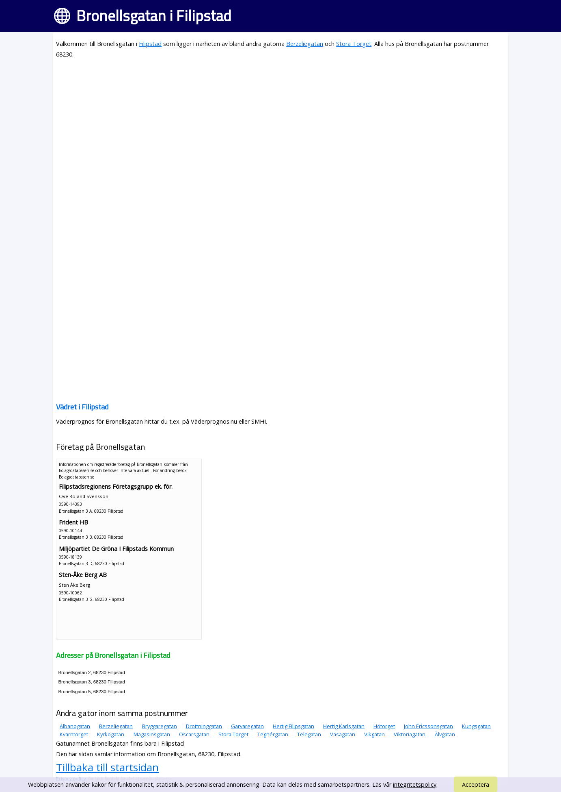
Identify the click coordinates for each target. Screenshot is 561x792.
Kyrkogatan (110, 734)
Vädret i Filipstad (82, 406)
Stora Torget (353, 44)
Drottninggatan (204, 726)
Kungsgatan (476, 726)
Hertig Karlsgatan (344, 726)
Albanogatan (75, 726)
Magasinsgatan (152, 734)
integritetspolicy (414, 784)
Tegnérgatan (272, 734)
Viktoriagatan (409, 734)
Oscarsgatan (194, 734)
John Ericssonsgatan (428, 726)
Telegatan (309, 734)
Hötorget (384, 726)
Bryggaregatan (159, 726)
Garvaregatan (247, 726)
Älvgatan (445, 734)
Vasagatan (342, 734)
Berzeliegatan (304, 44)
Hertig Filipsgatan (293, 726)
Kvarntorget (74, 734)
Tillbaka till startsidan (107, 767)
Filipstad (150, 44)
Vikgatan (374, 734)
